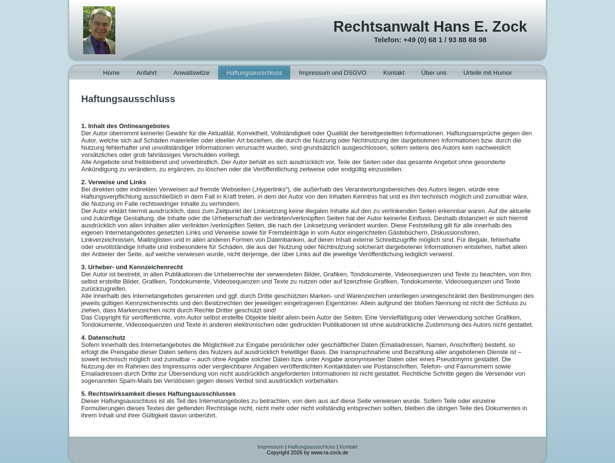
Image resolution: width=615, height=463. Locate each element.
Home (111, 72)
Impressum (270, 447)
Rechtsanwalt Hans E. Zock (430, 26)
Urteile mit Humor (487, 72)
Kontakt (394, 72)
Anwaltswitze (191, 72)
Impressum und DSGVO (332, 72)
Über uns (434, 72)
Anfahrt (146, 72)
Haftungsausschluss (254, 72)
